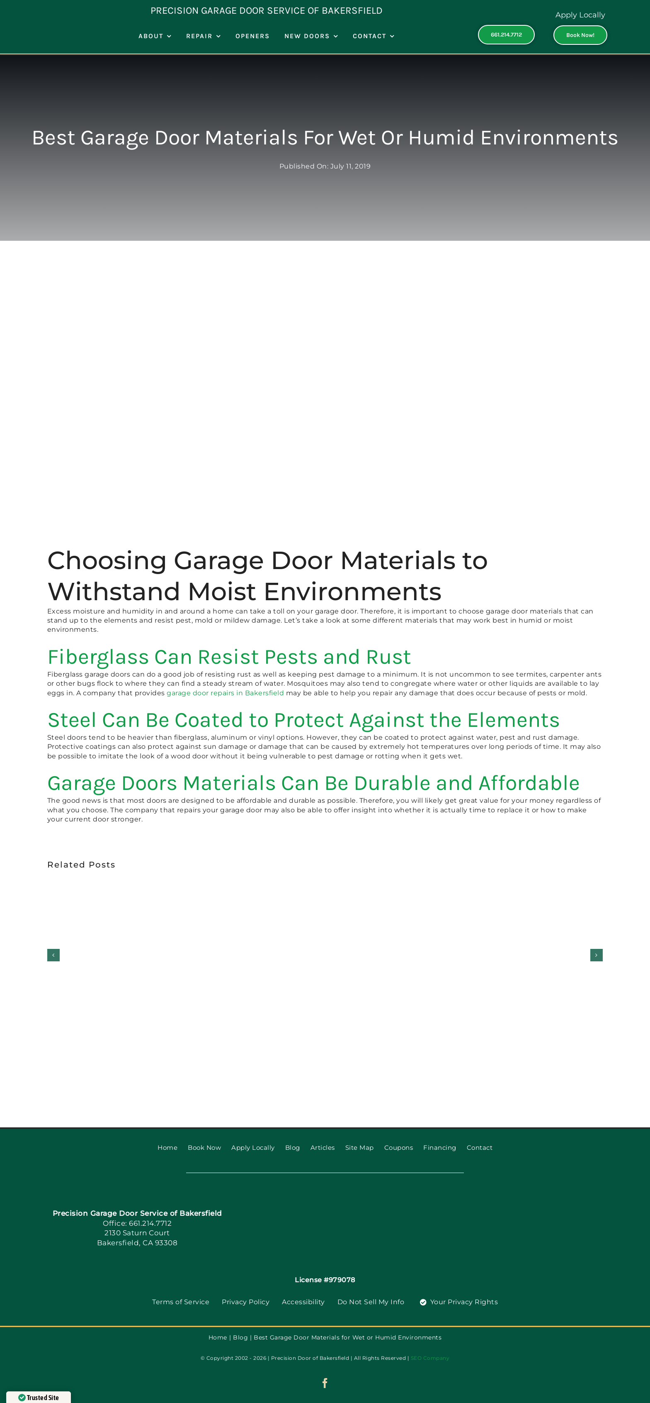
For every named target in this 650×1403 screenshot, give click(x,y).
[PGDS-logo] (339, 1194)
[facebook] (325, 1383)
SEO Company (430, 1358)
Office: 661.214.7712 (137, 1223)
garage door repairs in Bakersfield (225, 693)
